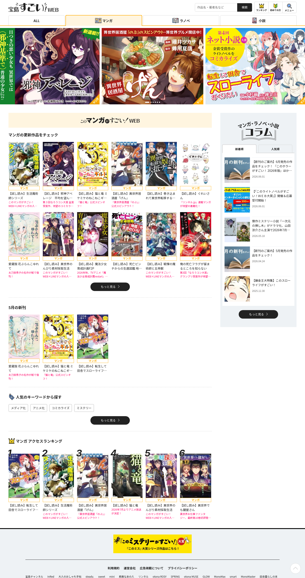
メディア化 (18, 408)
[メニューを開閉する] (289, 7)
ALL (36, 20)
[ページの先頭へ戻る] (295, 568)
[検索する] (216, 7)
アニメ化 (39, 408)
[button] (147, 102)
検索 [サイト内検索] (245, 7)
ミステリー (84, 408)
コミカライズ (61, 408)
